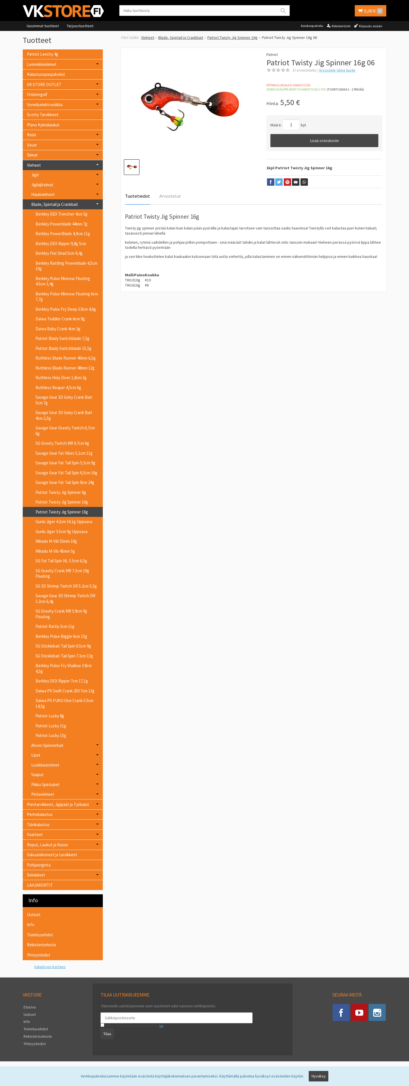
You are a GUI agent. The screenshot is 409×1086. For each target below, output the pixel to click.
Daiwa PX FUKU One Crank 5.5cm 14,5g (64, 703)
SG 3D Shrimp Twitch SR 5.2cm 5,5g (66, 586)
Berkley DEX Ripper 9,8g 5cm (61, 243)
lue (160, 1026)
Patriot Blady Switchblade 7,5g (62, 338)
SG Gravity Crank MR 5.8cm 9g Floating (61, 613)
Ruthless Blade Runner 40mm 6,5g (66, 358)
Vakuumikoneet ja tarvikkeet (52, 854)
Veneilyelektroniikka (44, 104)
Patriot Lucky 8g (50, 716)
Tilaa (106, 1033)
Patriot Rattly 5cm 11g (55, 626)
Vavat (32, 145)
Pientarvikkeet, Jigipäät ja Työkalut (58, 804)
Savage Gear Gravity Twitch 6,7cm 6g (65, 430)
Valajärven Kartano (50, 966)
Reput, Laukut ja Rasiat (47, 844)
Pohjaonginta (39, 865)
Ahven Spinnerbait (47, 745)
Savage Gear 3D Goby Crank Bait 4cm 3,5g (64, 415)
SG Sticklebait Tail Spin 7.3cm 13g (64, 656)
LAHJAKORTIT (40, 885)
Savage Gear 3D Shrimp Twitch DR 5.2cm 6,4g (65, 598)
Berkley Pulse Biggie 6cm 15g (61, 636)
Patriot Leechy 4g (42, 54)
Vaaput (37, 774)
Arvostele (337, 70)
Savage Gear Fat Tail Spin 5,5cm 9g (65, 462)
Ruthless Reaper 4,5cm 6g (58, 387)
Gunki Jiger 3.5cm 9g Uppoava (61, 531)
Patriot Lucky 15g (51, 735)
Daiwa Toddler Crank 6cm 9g (60, 318)
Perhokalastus (40, 814)
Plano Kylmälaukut (43, 125)
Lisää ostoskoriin (324, 140)
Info (30, 924)
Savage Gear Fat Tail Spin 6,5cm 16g (66, 472)
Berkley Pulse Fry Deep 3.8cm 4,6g (66, 309)
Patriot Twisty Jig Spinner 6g (61, 492)
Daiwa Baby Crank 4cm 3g (58, 328)
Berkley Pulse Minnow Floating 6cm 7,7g (67, 296)
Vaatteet (35, 834)
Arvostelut (170, 196)
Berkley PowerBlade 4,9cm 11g (63, 233)
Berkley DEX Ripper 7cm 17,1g (62, 681)
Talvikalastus (38, 824)
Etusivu (29, 1006)
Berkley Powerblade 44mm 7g (61, 224)
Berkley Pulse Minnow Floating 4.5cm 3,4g (63, 281)
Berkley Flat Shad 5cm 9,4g (59, 253)
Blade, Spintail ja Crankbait (54, 204)
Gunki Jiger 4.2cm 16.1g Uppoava (64, 521)
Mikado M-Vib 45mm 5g (55, 551)
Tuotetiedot (137, 196)
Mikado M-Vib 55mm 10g (56, 541)
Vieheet (34, 165)
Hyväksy (319, 1076)
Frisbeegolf (37, 94)
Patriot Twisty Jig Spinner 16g (62, 512)
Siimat (32, 155)
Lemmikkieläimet (42, 64)
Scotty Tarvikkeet (43, 114)
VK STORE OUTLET (44, 84)
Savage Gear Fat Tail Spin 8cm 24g (65, 482)
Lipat (35, 755)
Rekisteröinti (341, 26)
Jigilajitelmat (42, 184)
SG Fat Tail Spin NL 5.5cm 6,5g (61, 560)
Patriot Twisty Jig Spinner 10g (62, 502)
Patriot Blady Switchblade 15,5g (63, 348)
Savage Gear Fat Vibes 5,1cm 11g (64, 453)
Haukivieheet (43, 194)
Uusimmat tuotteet (43, 25)
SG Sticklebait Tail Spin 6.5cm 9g (63, 646)
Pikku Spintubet (45, 784)
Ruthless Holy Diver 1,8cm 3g (61, 377)
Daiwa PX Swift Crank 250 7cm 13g (65, 691)
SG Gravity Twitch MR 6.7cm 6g (62, 443)
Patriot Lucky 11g (51, 725)
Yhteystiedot (38, 955)
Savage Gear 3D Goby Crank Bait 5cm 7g (64, 400)
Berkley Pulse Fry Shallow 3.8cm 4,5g (64, 668)
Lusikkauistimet (45, 765)
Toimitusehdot (40, 934)
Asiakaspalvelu (312, 26)
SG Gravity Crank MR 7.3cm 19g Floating (62, 573)
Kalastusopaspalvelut (46, 74)
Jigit (35, 174)
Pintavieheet (42, 794)
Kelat (31, 134)
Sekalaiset (36, 875)
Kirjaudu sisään (370, 26)
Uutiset (34, 914)
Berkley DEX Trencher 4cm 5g (61, 214)
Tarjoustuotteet (80, 25)
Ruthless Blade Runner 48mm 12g (65, 368)
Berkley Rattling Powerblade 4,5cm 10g (66, 266)
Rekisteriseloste (41, 944)
